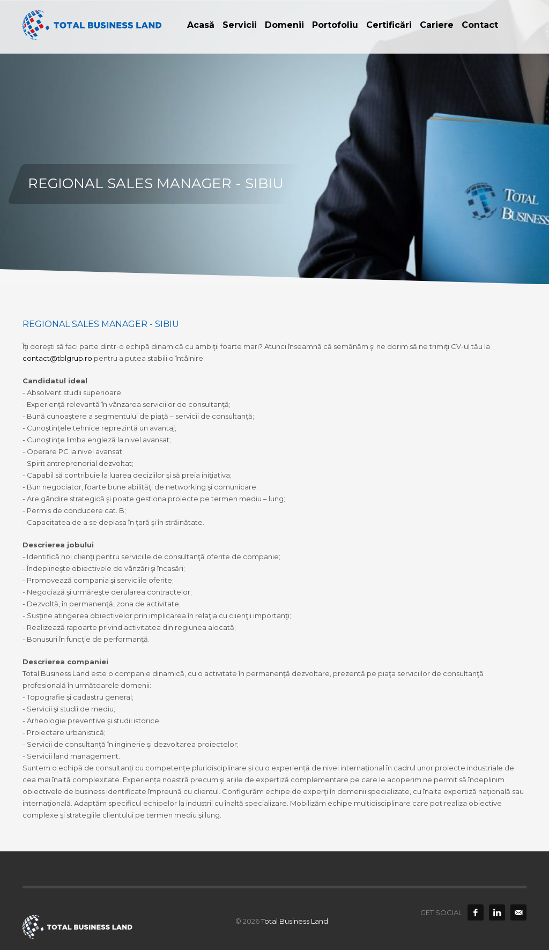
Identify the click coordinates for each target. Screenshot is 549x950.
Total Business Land (294, 921)
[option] (274, 142)
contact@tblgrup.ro (57, 358)
